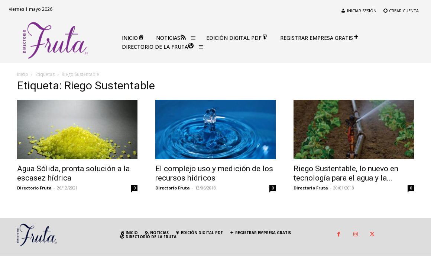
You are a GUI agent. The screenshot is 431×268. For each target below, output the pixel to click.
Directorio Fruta (34, 188)
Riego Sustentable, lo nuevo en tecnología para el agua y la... (346, 173)
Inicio (22, 74)
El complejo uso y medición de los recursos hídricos (214, 173)
